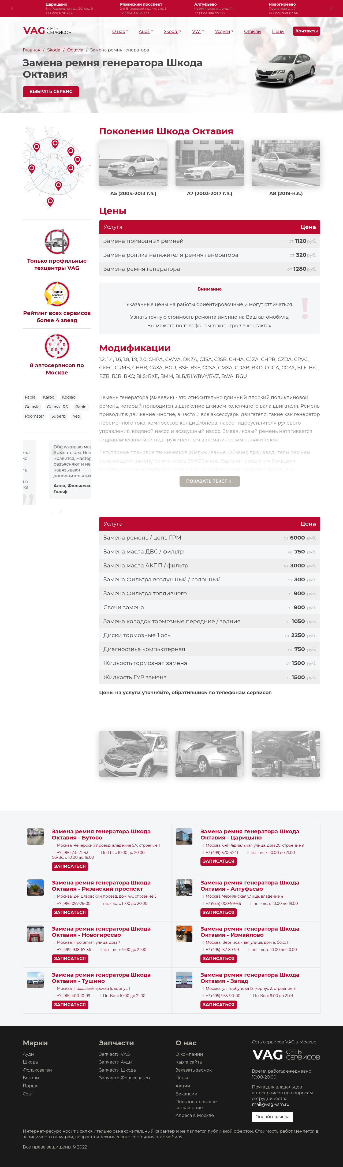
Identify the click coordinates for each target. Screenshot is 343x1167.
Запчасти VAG (114, 1054)
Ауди (28, 1054)
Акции (183, 1085)
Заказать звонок (194, 1070)
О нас (118, 31)
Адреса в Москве (195, 1115)
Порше (31, 1085)
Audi (144, 31)
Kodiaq (69, 397)
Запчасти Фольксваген (124, 1077)
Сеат (28, 1094)
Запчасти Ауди (115, 1062)
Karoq (49, 397)
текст (209, 481)
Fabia (30, 397)
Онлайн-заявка (272, 1116)
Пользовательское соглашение (196, 1104)
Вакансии (186, 1094)
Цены (278, 31)
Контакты (306, 31)
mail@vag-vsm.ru (270, 1104)
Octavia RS (57, 406)
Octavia (75, 50)
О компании (189, 1054)
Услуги (222, 31)
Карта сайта (189, 1062)
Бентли (31, 1077)
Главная (31, 50)
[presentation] (12, 9)
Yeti (76, 416)
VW (196, 31)
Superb (58, 416)
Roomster (34, 416)
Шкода (30, 1062)
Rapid (81, 406)
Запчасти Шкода (117, 1070)
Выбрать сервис (50, 91)
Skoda (171, 31)
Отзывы (252, 31)
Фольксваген (37, 1070)
